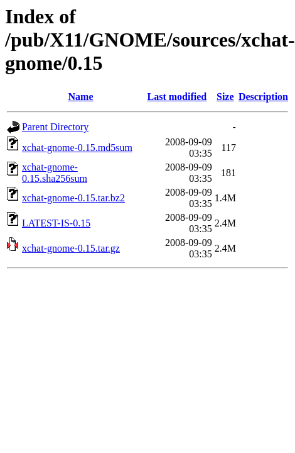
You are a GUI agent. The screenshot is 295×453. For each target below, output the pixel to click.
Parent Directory (55, 126)
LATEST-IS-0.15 (56, 223)
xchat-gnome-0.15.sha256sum (54, 173)
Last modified (177, 96)
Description (263, 96)
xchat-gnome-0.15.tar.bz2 (73, 198)
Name (81, 96)
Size (225, 96)
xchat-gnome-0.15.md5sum (77, 147)
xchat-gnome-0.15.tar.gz (71, 248)
